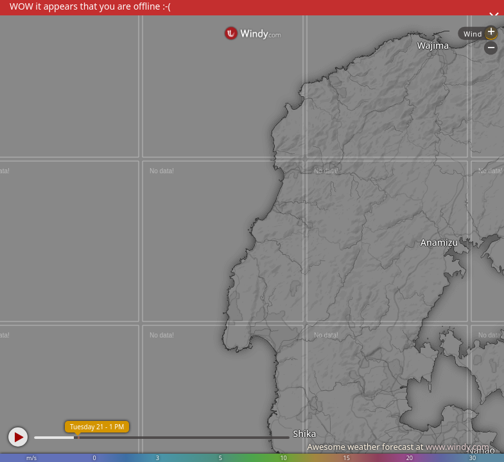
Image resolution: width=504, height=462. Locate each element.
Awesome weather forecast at (398, 446)
